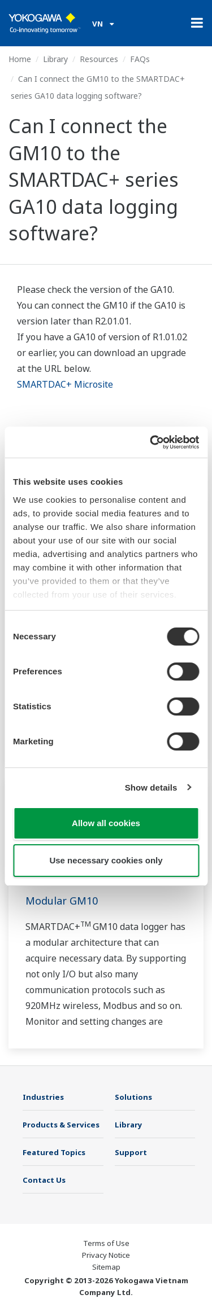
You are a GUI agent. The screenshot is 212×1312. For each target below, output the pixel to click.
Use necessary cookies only (105, 860)
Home (19, 59)
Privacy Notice (106, 1255)
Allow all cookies (106, 823)
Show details (151, 787)
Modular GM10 (61, 900)
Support (131, 1152)
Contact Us (44, 1180)
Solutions (133, 1097)
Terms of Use (106, 1243)
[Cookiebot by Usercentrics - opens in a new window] (151, 442)
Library (55, 59)
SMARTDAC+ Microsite (65, 384)
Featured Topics (54, 1152)
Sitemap (106, 1267)
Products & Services (61, 1125)
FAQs (140, 59)
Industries (43, 1097)
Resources (99, 59)
